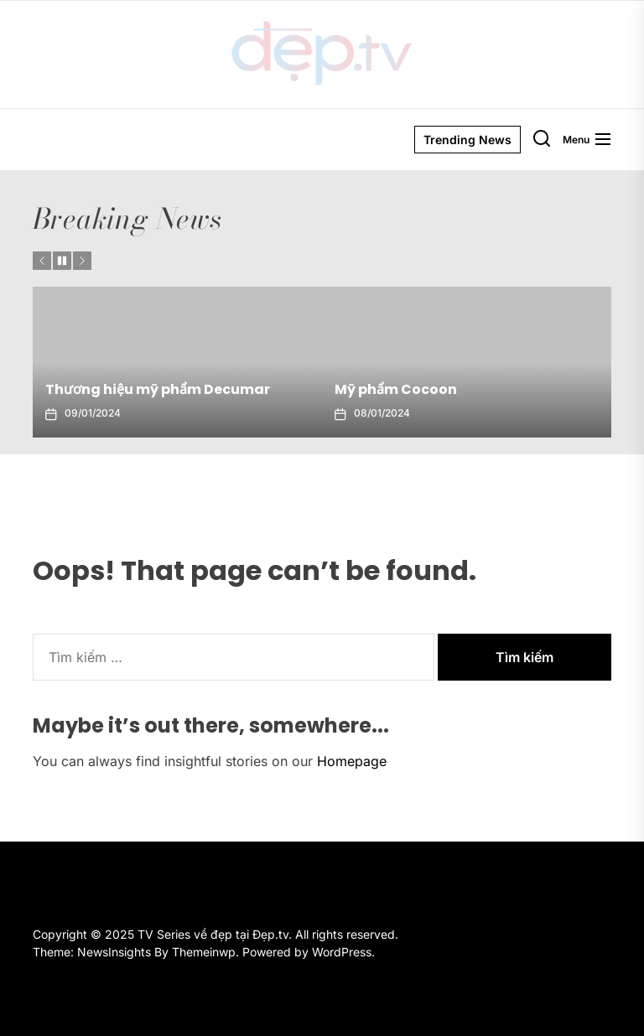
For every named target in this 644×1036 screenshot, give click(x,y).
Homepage (352, 761)
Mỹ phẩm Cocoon (396, 389)
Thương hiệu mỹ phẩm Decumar (157, 389)
